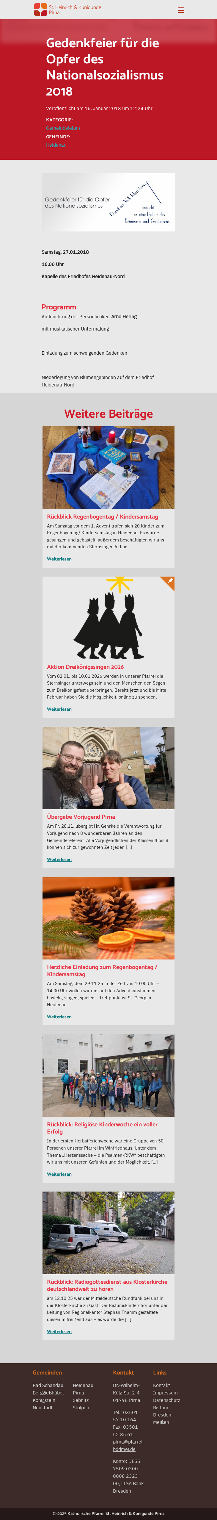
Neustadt (43, 1407)
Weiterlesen (59, 559)
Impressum (165, 1392)
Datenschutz (166, 1400)
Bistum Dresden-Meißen (163, 1414)
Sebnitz (81, 1400)
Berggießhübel (48, 1392)
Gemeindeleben (63, 127)
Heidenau (56, 144)
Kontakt (161, 1385)
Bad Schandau (48, 1385)
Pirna (78, 1392)
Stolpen (81, 1407)
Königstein (44, 1400)
